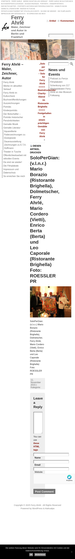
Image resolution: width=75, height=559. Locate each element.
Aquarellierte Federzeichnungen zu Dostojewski (14, 134)
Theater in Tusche (12, 152)
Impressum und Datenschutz (11, 171)
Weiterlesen (40, 554)
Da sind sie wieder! (12, 162)
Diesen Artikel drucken (35, 149)
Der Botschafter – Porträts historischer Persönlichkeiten (13, 117)
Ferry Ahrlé (17, 20)
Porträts (7, 107)
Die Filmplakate (11, 166)
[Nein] (71, 551)
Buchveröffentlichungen (14, 99)
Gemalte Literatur (12, 128)
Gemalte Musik (10, 124)
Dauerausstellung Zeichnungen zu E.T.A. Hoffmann (15, 144)
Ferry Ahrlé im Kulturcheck (10, 94)
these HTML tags (36, 450)
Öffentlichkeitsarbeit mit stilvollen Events (14, 157)
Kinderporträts (10, 110)
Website (39, 476)
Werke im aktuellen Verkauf (12, 87)
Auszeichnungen (11, 103)
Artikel (52, 21)
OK (31, 554)
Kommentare (67, 21)
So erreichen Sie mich (14, 176)
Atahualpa (49, 512)
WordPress (37, 512)
